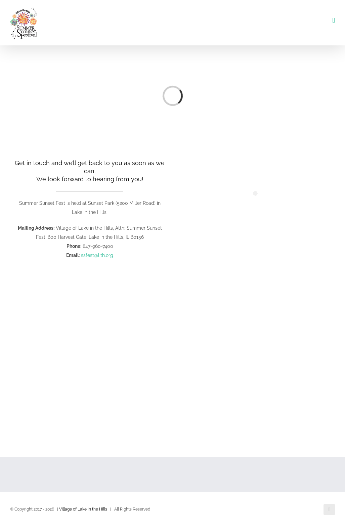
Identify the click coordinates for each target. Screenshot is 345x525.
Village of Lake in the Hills (83, 509)
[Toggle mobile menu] (333, 20)
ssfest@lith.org (97, 255)
